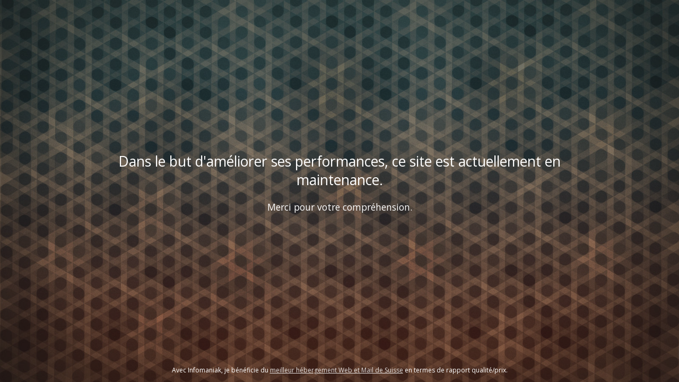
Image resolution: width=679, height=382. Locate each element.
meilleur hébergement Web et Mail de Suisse (336, 370)
